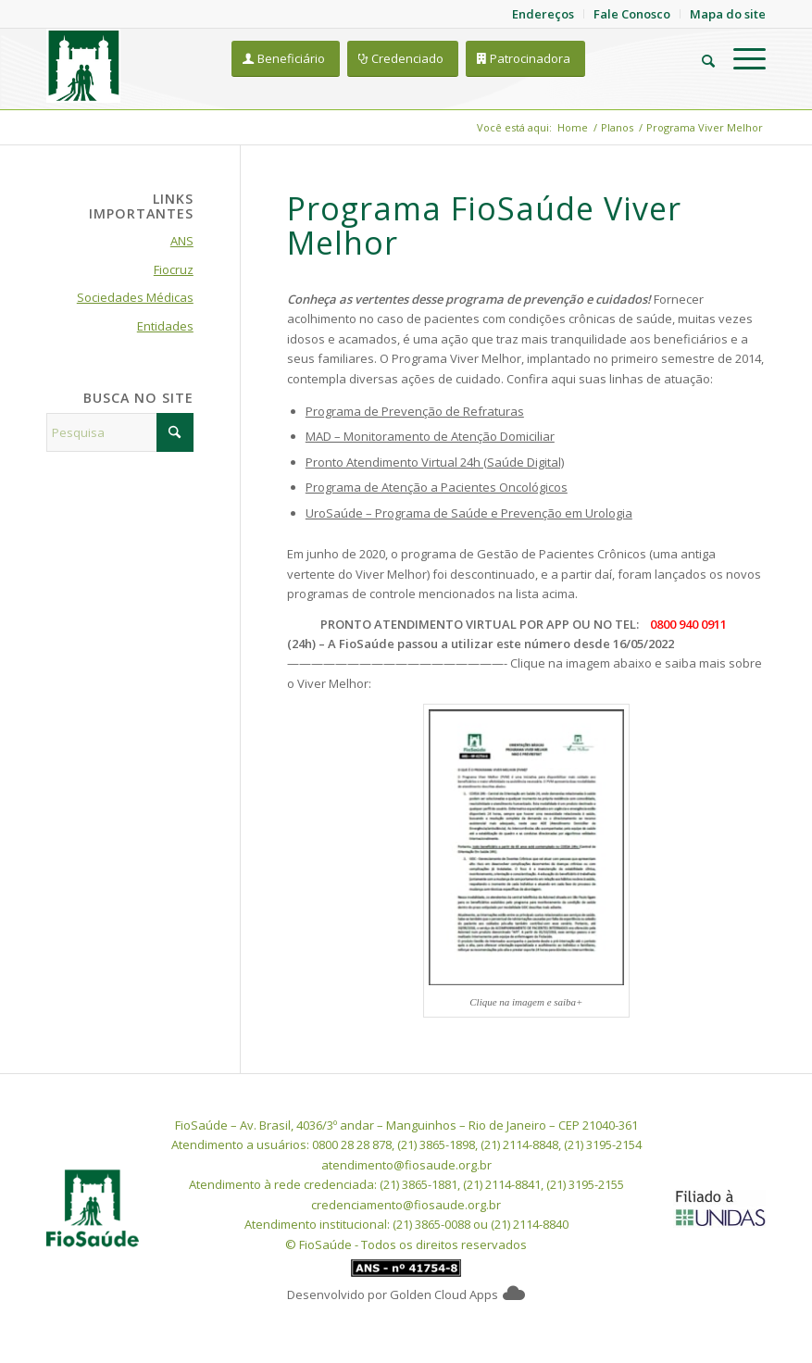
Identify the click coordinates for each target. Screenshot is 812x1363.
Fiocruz (174, 269)
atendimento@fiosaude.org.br (406, 1165)
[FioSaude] (83, 66)
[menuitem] (699, 58)
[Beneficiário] (285, 59)
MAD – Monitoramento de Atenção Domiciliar (430, 436)
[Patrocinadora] (525, 59)
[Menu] (740, 58)
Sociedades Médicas (135, 297)
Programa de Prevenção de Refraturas (415, 411)
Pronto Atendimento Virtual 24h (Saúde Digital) (435, 462)
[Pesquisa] (699, 58)
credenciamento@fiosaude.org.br (406, 1204)
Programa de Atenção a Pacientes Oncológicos (437, 487)
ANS (182, 240)
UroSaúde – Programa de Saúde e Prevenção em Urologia (469, 513)
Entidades (165, 326)
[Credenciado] (402, 59)
